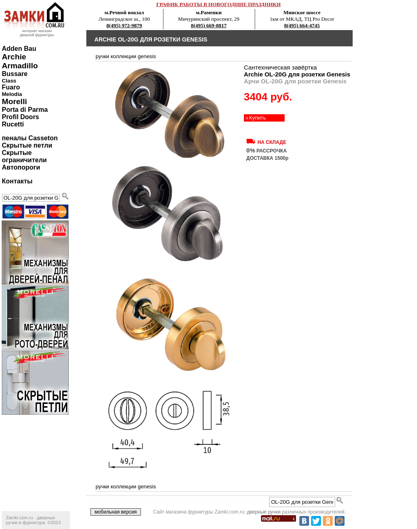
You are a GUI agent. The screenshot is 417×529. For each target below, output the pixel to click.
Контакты (17, 181)
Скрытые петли (27, 145)
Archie (14, 56)
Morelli (14, 101)
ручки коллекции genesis (126, 56)
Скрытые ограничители (24, 156)
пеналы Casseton (29, 138)
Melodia (12, 94)
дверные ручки (264, 512)
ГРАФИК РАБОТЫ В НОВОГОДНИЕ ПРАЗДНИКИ (218, 4)
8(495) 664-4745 (302, 25)
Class (9, 81)
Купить (257, 118)
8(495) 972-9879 (124, 25)
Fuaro (11, 87)
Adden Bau (19, 48)
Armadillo (20, 65)
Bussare (14, 73)
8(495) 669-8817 (209, 25)
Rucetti (13, 124)
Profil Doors (20, 116)
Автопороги (21, 167)
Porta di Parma (25, 109)
